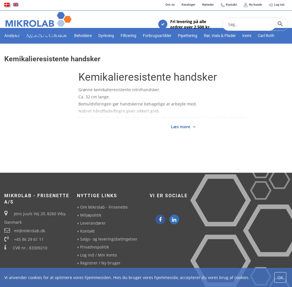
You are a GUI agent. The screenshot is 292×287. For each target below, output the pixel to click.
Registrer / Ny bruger (100, 263)
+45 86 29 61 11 (29, 239)
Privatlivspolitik (94, 247)
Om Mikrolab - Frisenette (104, 207)
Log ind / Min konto (98, 255)
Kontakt (87, 231)
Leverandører (93, 223)
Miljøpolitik (90, 215)
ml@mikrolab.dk (29, 230)
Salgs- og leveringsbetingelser (108, 239)
